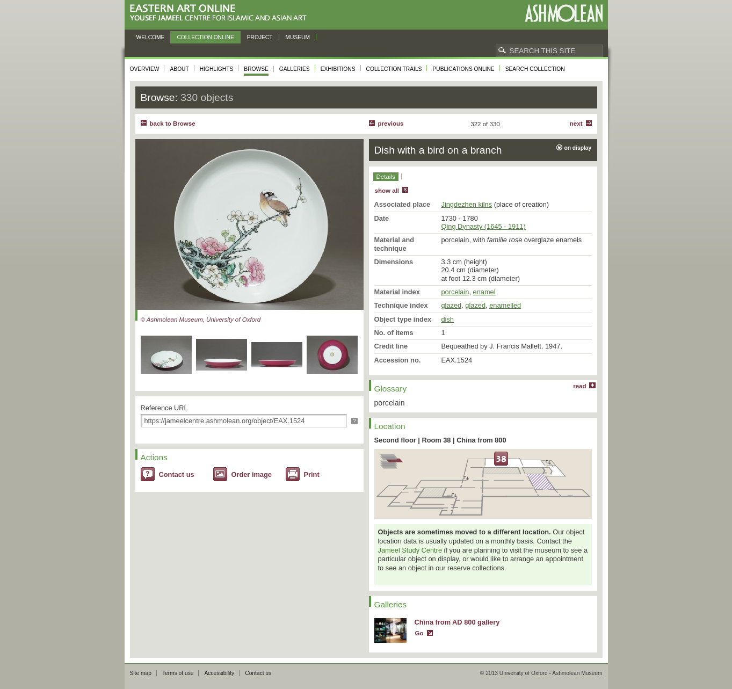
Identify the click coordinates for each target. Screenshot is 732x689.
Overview (145, 69)
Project (260, 37)
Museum (298, 37)
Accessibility (219, 673)
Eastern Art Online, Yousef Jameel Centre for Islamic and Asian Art (221, 13)
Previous (391, 123)
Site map (140, 673)
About (179, 69)
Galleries (294, 69)
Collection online (205, 37)
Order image (251, 474)
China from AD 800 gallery (457, 622)
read (579, 386)
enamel (484, 292)
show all (387, 190)
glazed (451, 305)
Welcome (150, 37)
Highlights (217, 69)
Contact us (176, 474)
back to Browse (172, 123)
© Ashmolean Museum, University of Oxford (201, 319)
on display (578, 148)
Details (385, 176)
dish (447, 319)
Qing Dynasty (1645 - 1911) (483, 226)
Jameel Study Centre (410, 550)
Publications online (463, 69)
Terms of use (178, 673)
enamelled (505, 305)
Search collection (535, 69)
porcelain (455, 292)
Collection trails (394, 69)
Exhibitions (338, 69)
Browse (256, 69)
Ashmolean (564, 13)
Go (419, 633)
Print (312, 474)
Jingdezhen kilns (466, 204)
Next (576, 123)
